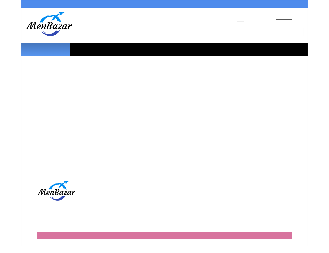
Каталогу (150, 124)
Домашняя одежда (154, 54)
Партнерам (256, 4)
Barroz (287, 236)
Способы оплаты (71, 4)
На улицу (198, 54)
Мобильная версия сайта (164, 242)
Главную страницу (194, 124)
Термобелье (233, 47)
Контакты (295, 4)
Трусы (118, 47)
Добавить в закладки (195, 21)
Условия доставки (121, 4)
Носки (266, 47)
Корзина (282, 19)
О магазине (216, 4)
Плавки (146, 47)
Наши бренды (236, 54)
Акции (31, 4)
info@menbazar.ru (101, 32)
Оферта (102, 209)
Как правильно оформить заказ (119, 196)
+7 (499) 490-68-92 (108, 26)
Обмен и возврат (171, 4)
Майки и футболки (187, 47)
